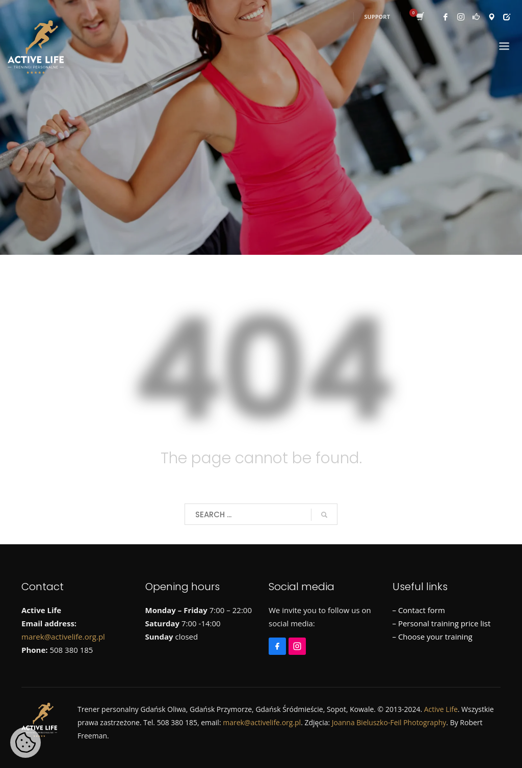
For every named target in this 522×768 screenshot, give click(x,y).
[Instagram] (298, 642)
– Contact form (419, 610)
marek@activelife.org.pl (63, 636)
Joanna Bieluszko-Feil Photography (389, 722)
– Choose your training (433, 636)
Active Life (441, 709)
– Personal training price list (442, 623)
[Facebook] (279, 642)
